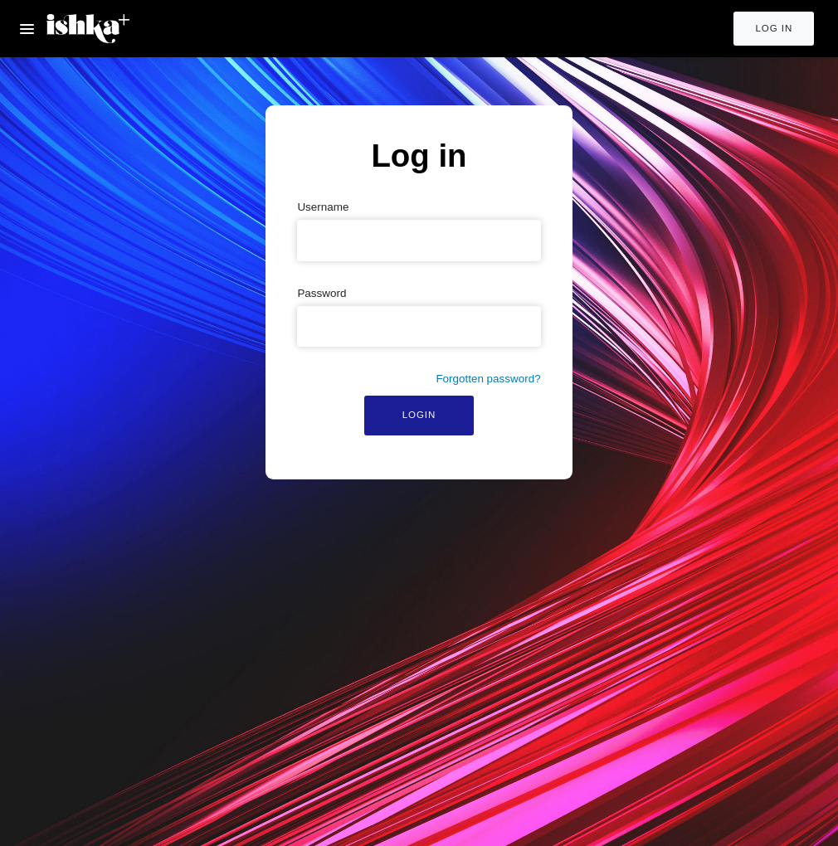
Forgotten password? (488, 378)
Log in (773, 28)
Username (322, 207)
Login (419, 415)
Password (321, 293)
